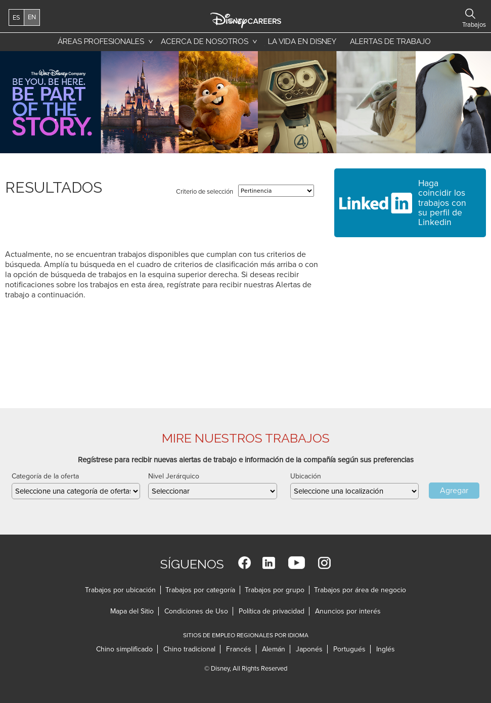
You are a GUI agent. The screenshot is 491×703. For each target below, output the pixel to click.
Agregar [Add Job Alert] (454, 491)
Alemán (273, 649)
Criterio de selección (204, 192)
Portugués (349, 649)
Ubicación (305, 476)
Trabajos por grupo (274, 590)
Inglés (385, 649)
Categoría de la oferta (45, 476)
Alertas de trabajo (390, 41)
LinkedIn (268, 562)
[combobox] (354, 491)
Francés (238, 649)
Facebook (244, 562)
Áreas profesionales (101, 41)
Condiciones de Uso (196, 611)
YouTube (296, 562)
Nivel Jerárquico (173, 476)
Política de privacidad (271, 611)
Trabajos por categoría (200, 590)
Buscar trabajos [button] (470, 14)
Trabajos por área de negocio (360, 590)
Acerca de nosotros (204, 41)
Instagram (324, 562)
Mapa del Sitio (132, 611)
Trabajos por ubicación (120, 590)
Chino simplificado (124, 649)
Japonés (309, 649)
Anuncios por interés (348, 611)
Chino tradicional (189, 649)
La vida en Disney (300, 44)
